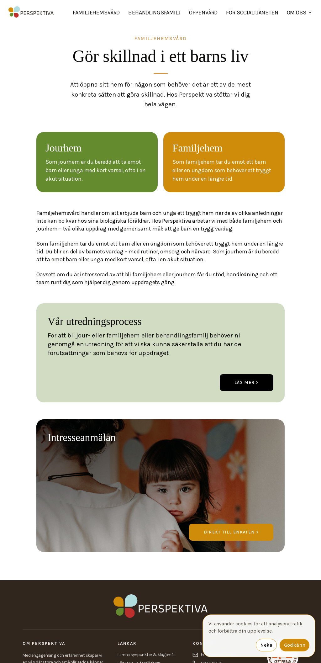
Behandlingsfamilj (154, 12)
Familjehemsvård (96, 12)
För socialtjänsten (252, 12)
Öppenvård (203, 12)
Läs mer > (246, 382)
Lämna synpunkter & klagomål (146, 654)
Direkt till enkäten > (231, 532)
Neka (266, 645)
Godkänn (294, 645)
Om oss (300, 12)
